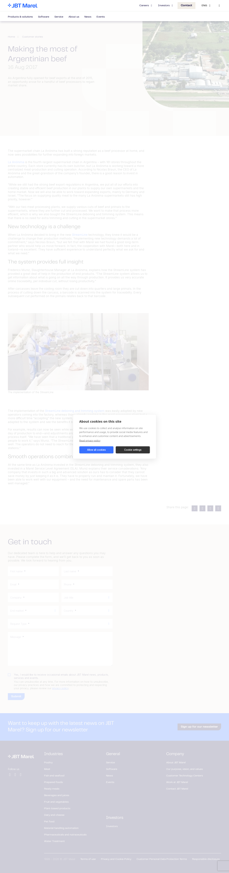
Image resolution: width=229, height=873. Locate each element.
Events (101, 17)
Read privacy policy (89, 440)
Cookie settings (132, 449)
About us (74, 17)
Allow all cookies (96, 449)
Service (58, 17)
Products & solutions (20, 17)
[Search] (219, 5)
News (87, 17)
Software (43, 17)
